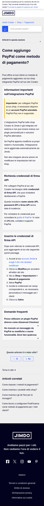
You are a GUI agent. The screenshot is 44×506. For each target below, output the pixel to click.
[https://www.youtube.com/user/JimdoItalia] (29, 462)
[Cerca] (22, 29)
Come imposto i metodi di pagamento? (20, 384)
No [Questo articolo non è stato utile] (29, 359)
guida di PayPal (24, 217)
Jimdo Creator (8, 22)
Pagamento (29, 22)
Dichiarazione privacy (22, 493)
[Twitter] (14, 462)
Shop (19, 22)
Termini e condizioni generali (22, 483)
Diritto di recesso (22, 488)
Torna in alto (9, 370)
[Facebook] (7, 462)
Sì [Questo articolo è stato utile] (17, 359)
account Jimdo (28, 259)
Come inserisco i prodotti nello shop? (19, 390)
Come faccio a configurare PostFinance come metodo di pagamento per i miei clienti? (20, 407)
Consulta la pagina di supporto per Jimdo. (23, 7)
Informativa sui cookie (22, 498)
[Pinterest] (36, 462)
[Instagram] (22, 462)
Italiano (22, 475)
